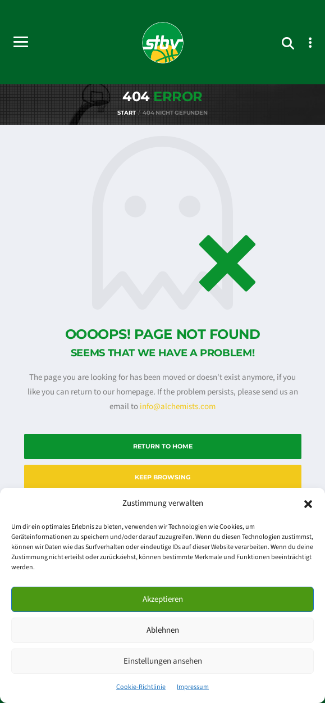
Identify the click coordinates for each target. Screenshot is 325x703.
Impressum (193, 687)
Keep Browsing (162, 477)
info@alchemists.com (178, 406)
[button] (308, 503)
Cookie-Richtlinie (141, 687)
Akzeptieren (163, 599)
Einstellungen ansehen (162, 661)
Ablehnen (163, 630)
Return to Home (163, 446)
